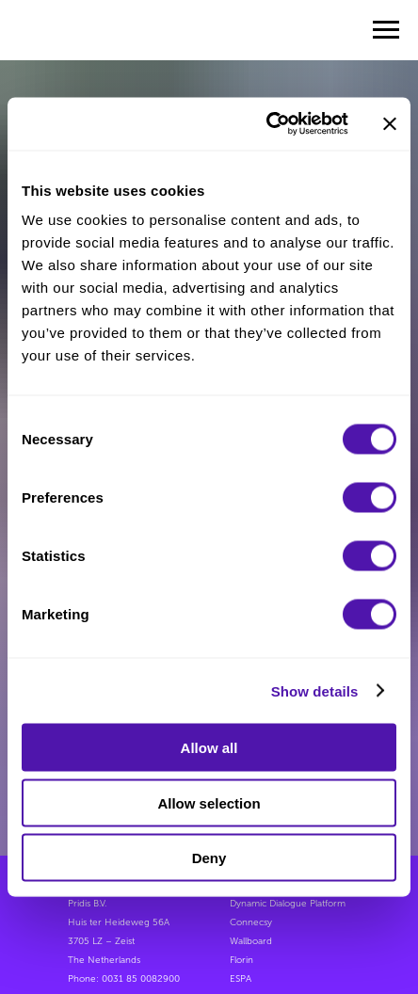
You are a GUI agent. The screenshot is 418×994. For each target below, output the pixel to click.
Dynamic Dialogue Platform (288, 903)
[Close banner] (389, 123)
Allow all (209, 748)
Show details (315, 690)
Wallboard (251, 941)
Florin (241, 960)
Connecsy (251, 922)
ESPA (240, 979)
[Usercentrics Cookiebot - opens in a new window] (266, 124)
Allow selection (208, 802)
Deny (209, 858)
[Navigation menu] (386, 30)
